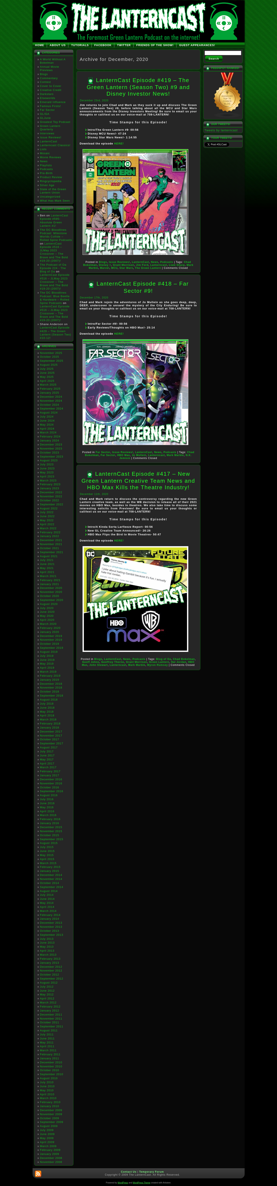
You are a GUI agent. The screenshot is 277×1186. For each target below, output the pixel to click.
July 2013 (47, 938)
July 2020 (47, 608)
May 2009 (47, 1138)
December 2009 (51, 1110)
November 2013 (51, 926)
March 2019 (48, 671)
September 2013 (51, 934)
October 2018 (49, 691)
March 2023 (48, 480)
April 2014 (47, 906)
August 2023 (49, 460)
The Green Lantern (148, 268)
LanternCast (48, 141)
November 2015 (51, 831)
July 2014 (47, 894)
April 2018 (47, 715)
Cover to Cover (50, 86)
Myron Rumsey (157, 665)
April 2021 (47, 572)
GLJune (45, 118)
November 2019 (51, 639)
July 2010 (47, 1082)
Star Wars (126, 268)
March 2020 (48, 623)
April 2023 (47, 476)
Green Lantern (159, 662)
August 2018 (49, 699)
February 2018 (50, 723)
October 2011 (49, 1022)
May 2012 (47, 994)
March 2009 (48, 1146)
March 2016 (48, 815)
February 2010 (50, 1102)
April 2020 (47, 619)
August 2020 (49, 604)
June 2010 (47, 1086)
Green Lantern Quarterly (50, 127)
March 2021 (48, 576)
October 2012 (49, 974)
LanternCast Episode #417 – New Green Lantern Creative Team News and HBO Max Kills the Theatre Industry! (138, 481)
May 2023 (47, 472)
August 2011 (49, 1030)
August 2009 (49, 1126)
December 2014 (51, 875)
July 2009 (47, 1130)
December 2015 (51, 827)
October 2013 (49, 930)
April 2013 (47, 950)
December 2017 (51, 731)
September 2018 (51, 695)
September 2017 (51, 743)
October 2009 (49, 1118)
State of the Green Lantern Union (53, 191)
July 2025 (47, 368)
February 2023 (50, 484)
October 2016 (49, 787)
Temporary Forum (151, 1171)
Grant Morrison (123, 265)
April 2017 (47, 763)
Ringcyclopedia (51, 181)
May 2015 (47, 855)
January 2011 (49, 1058)
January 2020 (49, 632)
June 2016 (47, 803)
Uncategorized (50, 196)
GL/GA (45, 113)
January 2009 (49, 1154)
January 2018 (49, 727)
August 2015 (49, 843)
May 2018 (47, 711)
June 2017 (47, 755)
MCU (114, 268)
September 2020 (51, 600)
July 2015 (47, 847)
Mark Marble (175, 455)
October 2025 (49, 356)
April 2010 (47, 1094)
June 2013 (47, 942)
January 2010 (49, 1106)
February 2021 (50, 580)
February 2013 (50, 958)
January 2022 (49, 536)
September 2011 (51, 1026)
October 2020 (49, 596)
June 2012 (47, 990)
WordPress (123, 1183)
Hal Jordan (178, 662)
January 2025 (49, 392)
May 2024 (47, 424)
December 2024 (51, 396)
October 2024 (49, 404)
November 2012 (51, 970)
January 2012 (49, 1010)
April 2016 (47, 811)
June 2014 (47, 898)
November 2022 (51, 496)
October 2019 (49, 643)
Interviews (47, 133)
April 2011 (47, 1046)
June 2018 (47, 707)
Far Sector (47, 109)
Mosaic (45, 153)
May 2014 (47, 902)
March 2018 (48, 719)
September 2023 (51, 456)
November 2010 (51, 1066)
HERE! (119, 143)
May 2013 (47, 946)
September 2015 (51, 839)
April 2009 (47, 1142)
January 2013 (49, 962)
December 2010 (51, 1062)
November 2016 (51, 783)
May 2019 (47, 663)
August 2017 (49, 747)
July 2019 (47, 655)
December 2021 (51, 540)
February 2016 (50, 819)
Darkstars (47, 94)
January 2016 (49, 823)
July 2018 (47, 703)
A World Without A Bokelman (53, 61)
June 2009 (47, 1134)
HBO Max (123, 455)
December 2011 (51, 1014)
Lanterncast (158, 265)
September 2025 (51, 360)
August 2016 (49, 795)
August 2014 (49, 891)
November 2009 (51, 1114)
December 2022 (51, 492)
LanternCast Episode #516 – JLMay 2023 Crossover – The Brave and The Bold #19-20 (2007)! (54, 252)
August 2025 (49, 364)
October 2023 (49, 452)
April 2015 (47, 859)
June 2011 (47, 1038)
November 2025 (51, 353)
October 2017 (49, 739)
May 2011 (47, 1042)
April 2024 (47, 428)
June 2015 (47, 851)
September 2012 (51, 978)
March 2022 (48, 528)
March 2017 (48, 767)
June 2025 (47, 372)
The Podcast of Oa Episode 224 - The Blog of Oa (53, 268)
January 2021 (49, 584)
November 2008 (51, 1162)
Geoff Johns (90, 662)
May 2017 (47, 759)
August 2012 (49, 982)
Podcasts (46, 169)
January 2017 (49, 775)
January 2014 (49, 918)
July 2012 (47, 986)
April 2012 (47, 998)
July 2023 (47, 464)
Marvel (104, 268)
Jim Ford (142, 265)
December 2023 (51, 444)
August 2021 (49, 556)
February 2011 (50, 1054)
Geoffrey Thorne (112, 662)
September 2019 (51, 647)
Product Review (51, 177)
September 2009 (51, 1122)
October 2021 (49, 548)
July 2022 (47, 512)
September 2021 (51, 552)
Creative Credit (51, 90)
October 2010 (49, 1070)
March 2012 (48, 1002)
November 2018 (51, 687)
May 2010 (47, 1090)
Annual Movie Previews (49, 68)
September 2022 (51, 504)
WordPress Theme (141, 1183)
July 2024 (47, 416)
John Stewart (98, 665)
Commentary (49, 78)
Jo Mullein (139, 455)
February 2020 (50, 627)
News (44, 161)
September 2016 (51, 791)
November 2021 (51, 544)
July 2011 (47, 1034)
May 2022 (47, 520)
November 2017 (51, 735)
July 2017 (47, 751)
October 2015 (49, 835)
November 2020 (51, 592)
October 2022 (49, 500)
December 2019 (51, 636)
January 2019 (49, 679)
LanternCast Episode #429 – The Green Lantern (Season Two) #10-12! (55, 332)
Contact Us (128, 1171)
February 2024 (50, 436)
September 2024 (51, 408)
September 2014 (51, 887)
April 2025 (47, 380)
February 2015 (50, 867)
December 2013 (51, 922)
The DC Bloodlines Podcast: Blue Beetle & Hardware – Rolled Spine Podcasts (55, 298)
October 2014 (49, 883)
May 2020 (47, 615)
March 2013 (48, 954)
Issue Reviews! (50, 137)
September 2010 (51, 1074)
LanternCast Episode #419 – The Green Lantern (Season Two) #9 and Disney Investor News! (138, 87)
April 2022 (47, 524)
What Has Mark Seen (55, 200)
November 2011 (51, 1018)
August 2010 (49, 1078)
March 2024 (48, 432)
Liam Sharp (177, 265)
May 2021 (47, 568)
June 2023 (47, 468)
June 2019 (47, 659)
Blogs (44, 74)
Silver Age (47, 185)
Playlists (46, 165)
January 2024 (49, 440)
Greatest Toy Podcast (55, 122)
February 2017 (50, 771)
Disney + (105, 265)
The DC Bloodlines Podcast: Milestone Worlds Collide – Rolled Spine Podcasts (56, 235)
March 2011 (48, 1050)
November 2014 (51, 879)
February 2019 (50, 675)
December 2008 (51, 1158)
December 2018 (51, 683)
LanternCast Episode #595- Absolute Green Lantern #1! (54, 220)
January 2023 (49, 488)
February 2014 (50, 915)
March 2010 (48, 1098)
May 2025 (47, 376)
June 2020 (47, 611)
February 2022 (50, 532)
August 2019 (49, 651)
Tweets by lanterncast (221, 130)
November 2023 (51, 448)
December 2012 (51, 966)
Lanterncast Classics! (55, 145)
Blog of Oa (163, 659)
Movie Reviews (50, 157)
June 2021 (47, 564)
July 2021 (47, 560)
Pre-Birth (46, 173)
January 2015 (49, 871)
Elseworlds (47, 98)
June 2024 (47, 420)
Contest (45, 82)
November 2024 (51, 400)
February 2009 (50, 1150)
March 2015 (48, 863)
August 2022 (49, 508)
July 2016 (47, 799)
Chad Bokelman (184, 659)
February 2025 (50, 388)
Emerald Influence (53, 102)
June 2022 (47, 516)
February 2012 (50, 1006)
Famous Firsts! (50, 106)
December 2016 (51, 779)
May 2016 (47, 807)
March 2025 (48, 384)
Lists (43, 149)
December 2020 (51, 588)
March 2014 (48, 911)
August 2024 (49, 412)
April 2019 (47, 667)
